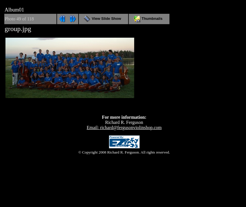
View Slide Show (103, 18)
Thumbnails (149, 18)
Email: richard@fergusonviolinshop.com (124, 127)
